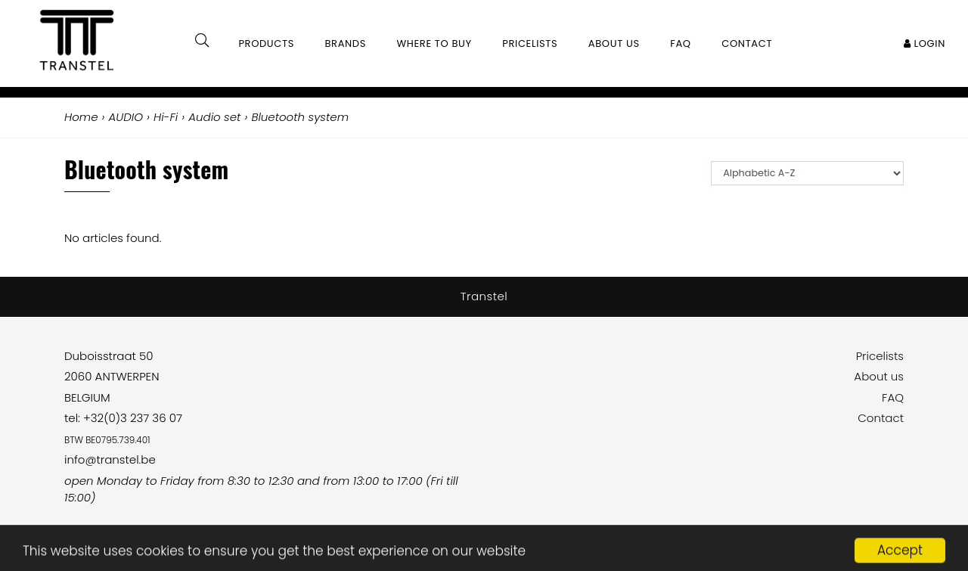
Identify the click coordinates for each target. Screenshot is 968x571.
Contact (881, 418)
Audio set (214, 117)
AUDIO (125, 117)
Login (924, 43)
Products (266, 43)
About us (879, 376)
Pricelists (880, 356)
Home (81, 117)
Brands (345, 43)
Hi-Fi (166, 117)
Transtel (484, 296)
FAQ (893, 397)
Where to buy (434, 43)
